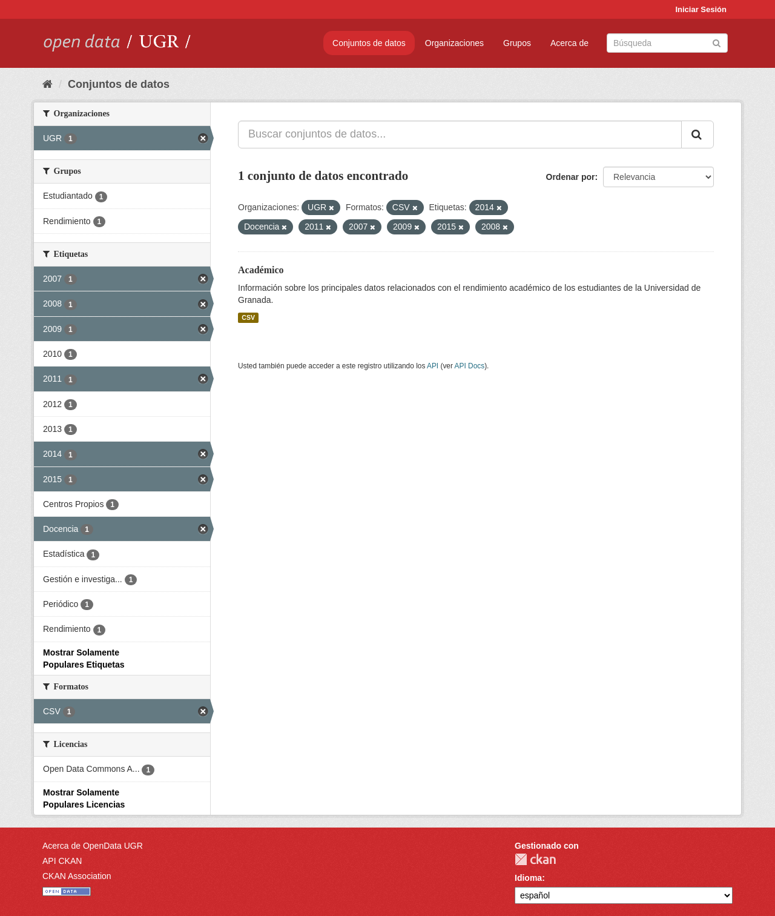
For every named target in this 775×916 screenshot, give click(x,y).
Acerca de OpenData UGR (92, 846)
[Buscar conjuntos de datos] (667, 43)
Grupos (517, 43)
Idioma (528, 878)
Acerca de (569, 43)
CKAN (535, 859)
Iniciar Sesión (701, 9)
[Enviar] (716, 42)
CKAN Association (76, 876)
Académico (261, 270)
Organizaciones (454, 43)
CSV (248, 317)
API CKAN (62, 861)
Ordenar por (570, 177)
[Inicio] (47, 84)
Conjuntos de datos (369, 43)
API (432, 366)
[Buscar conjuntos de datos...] (460, 134)
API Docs (470, 366)
